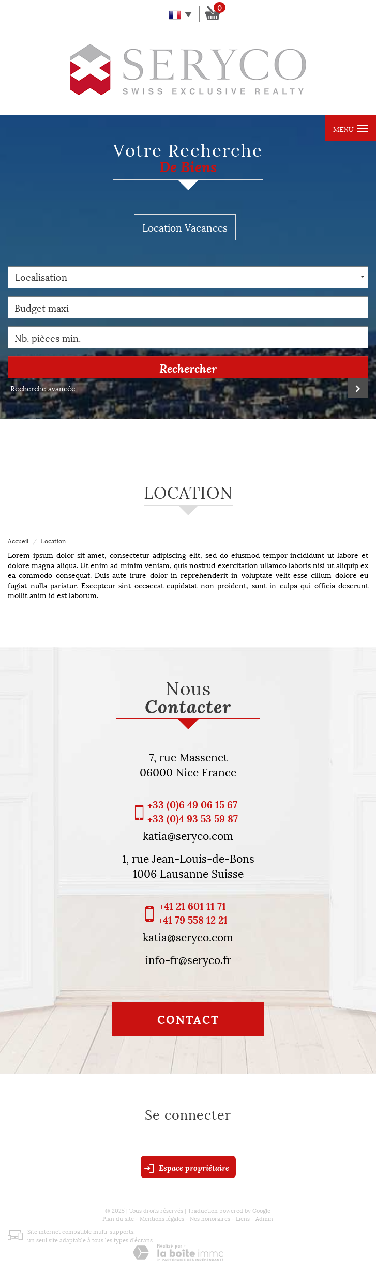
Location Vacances (185, 227)
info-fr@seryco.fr (188, 959)
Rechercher (188, 367)
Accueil (18, 540)
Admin (264, 1218)
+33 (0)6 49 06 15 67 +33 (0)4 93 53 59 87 (192, 811)
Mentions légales (162, 1218)
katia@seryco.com (188, 835)
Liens (243, 1218)
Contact (188, 1019)
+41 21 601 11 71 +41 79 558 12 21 (193, 912)
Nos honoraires (210, 1218)
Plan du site (118, 1218)
